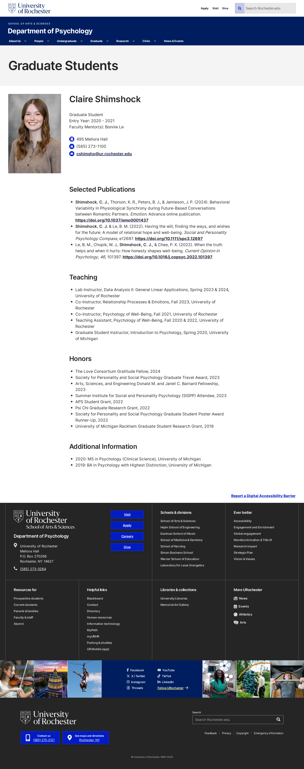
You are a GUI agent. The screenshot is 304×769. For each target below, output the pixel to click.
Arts (240, 622)
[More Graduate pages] (107, 41)
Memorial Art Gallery (174, 605)
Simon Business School (176, 553)
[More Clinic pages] (155, 41)
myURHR (93, 636)
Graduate (96, 41)
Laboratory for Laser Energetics (182, 565)
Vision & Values (244, 559)
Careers (127, 536)
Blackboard (95, 598)
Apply (205, 8)
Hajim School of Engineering (180, 527)
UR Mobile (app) (98, 649)
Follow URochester (172, 688)
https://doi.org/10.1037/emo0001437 (111, 220)
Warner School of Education (179, 559)
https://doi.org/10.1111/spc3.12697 (169, 238)
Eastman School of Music (178, 534)
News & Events (173, 41)
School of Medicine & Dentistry (181, 540)
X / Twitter (136, 676)
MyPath (92, 630)
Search (196, 712)
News (240, 598)
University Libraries (173, 598)
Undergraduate (67, 41)
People (38, 41)
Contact (92, 605)
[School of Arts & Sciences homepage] (44, 519)
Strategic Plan (243, 553)
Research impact (245, 546)
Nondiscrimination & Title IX (253, 540)
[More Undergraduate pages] (81, 41)
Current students (26, 605)
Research (122, 41)
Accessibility (242, 521)
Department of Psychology (50, 31)
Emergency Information (269, 733)
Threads (135, 688)
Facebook (135, 670)
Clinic (146, 41)
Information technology (103, 624)
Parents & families (26, 611)
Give (225, 8)
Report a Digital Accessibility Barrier (263, 496)
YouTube (166, 670)
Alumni (19, 624)
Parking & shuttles (99, 643)
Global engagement (247, 534)
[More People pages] (48, 41)
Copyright (242, 733)
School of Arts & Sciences (29, 23)
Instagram (136, 682)
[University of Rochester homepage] (29, 8)
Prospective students (28, 598)
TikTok (164, 676)
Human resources (99, 617)
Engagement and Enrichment (254, 527)
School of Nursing (172, 546)
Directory (93, 611)
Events (241, 606)
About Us (15, 41)
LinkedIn (165, 682)
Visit (215, 8)
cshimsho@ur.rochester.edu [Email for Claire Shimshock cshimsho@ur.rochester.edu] (104, 153)
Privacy (226, 733)
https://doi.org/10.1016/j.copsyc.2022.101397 (167, 257)
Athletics (243, 614)
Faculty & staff (23, 617)
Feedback (211, 733)
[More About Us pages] (25, 41)
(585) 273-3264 (33, 569)
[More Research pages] (133, 41)
